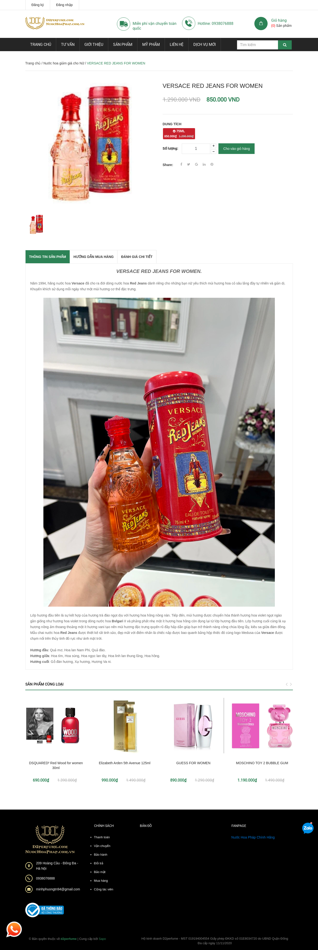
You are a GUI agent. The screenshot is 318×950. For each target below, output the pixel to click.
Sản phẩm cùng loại (44, 684)
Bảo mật (100, 872)
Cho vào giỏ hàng (236, 149)
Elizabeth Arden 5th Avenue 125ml (124, 763)
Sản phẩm (122, 44)
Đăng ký (38, 5)
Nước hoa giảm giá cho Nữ (63, 63)
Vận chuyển (102, 846)
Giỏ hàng (279, 20)
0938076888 (45, 878)
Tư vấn (67, 44)
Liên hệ (176, 44)
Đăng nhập (64, 5)
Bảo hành (100, 854)
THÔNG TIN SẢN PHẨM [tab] (47, 257)
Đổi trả (98, 863)
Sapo (102, 939)
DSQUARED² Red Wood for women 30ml (56, 765)
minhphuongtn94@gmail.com (58, 889)
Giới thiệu (93, 44)
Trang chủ (40, 44)
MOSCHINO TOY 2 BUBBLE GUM (262, 763)
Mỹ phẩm (151, 44)
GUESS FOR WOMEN (193, 763)
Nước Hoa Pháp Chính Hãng (253, 837)
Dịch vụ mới (204, 44)
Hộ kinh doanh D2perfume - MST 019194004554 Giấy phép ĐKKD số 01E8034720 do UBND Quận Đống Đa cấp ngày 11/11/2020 (214, 941)
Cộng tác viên (103, 889)
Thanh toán (102, 837)
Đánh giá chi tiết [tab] (136, 257)
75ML (179, 133)
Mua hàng (101, 880)
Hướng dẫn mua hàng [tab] (94, 257)
